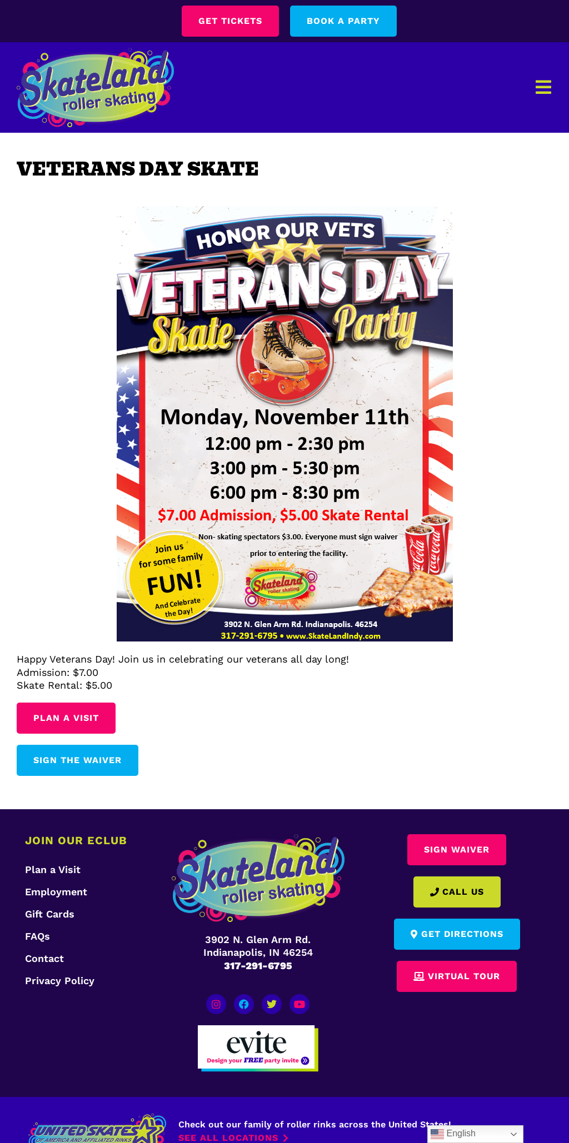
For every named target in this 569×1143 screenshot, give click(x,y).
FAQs (37, 936)
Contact (44, 958)
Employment (56, 892)
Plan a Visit (53, 869)
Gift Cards (49, 914)
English (453, 1134)
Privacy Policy (59, 980)
